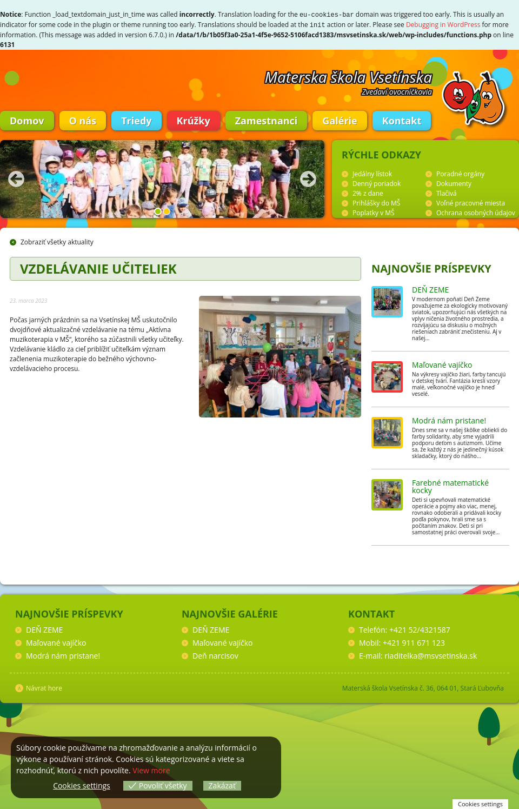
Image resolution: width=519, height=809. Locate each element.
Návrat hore (44, 687)
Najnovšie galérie (230, 612)
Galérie (339, 119)
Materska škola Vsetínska (348, 75)
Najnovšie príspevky (431, 267)
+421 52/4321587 (419, 629)
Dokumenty (453, 182)
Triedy (136, 119)
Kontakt (402, 119)
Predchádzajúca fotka (16, 178)
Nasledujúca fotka (308, 178)
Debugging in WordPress (443, 24)
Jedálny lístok (372, 172)
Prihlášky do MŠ (376, 202)
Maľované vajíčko (442, 364)
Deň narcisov (215, 654)
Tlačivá (446, 192)
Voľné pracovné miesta (470, 202)
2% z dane (367, 192)
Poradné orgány (460, 172)
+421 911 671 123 (414, 641)
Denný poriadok (376, 182)
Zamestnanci (266, 119)
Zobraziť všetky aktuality (57, 241)
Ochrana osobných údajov (475, 211)
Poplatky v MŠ (373, 211)
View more (151, 770)
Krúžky (193, 119)
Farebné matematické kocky (450, 485)
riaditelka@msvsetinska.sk (430, 654)
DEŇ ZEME (430, 288)
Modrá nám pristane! (449, 419)
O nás (83, 119)
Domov (27, 119)
